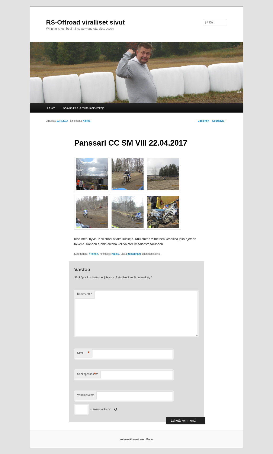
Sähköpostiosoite (87, 374)
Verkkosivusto (85, 394)
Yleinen (93, 253)
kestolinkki (134, 253)
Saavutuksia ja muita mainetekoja (83, 108)
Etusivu (51, 108)
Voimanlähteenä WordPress (136, 439)
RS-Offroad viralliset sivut (85, 22)
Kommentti (84, 294)
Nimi (83, 353)
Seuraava (219, 120)
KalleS (86, 120)
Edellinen (202, 120)
